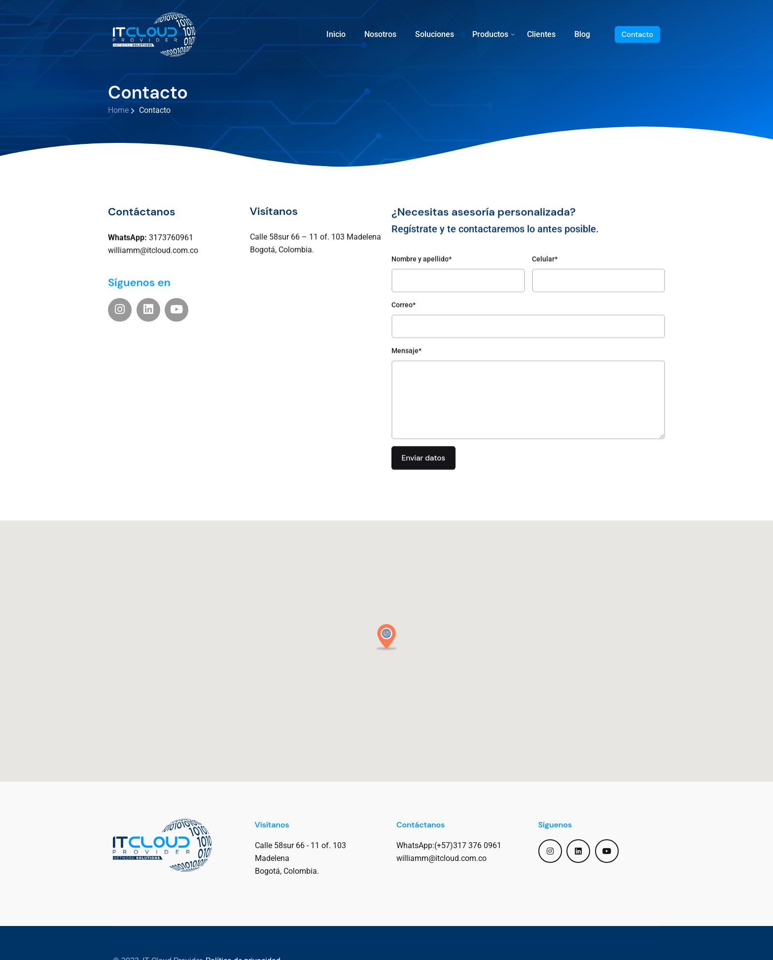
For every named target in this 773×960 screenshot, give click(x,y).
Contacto (637, 34)
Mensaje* (528, 386)
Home (118, 110)
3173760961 (150, 233)
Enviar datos (423, 451)
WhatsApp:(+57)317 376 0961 (448, 845)
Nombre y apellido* (458, 266)
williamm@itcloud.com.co (153, 246)
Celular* (599, 266)
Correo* (528, 312)
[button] (386, 649)
